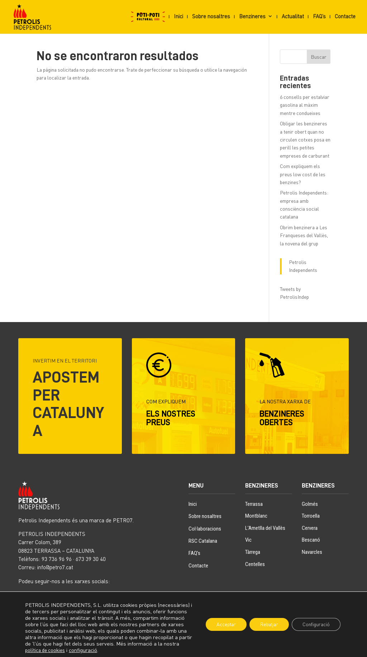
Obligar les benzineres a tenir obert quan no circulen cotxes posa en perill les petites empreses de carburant (305, 139)
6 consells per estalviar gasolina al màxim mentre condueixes (304, 105)
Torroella (311, 516)
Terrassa (254, 504)
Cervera (310, 528)
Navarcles (312, 552)
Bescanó (311, 540)
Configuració (316, 624)
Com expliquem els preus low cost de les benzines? (302, 174)
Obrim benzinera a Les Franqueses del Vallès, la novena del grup (304, 235)
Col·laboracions (205, 529)
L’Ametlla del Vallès (265, 528)
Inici (178, 16)
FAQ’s (319, 16)
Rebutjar (268, 624)
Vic (248, 540)
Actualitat (293, 16)
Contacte (345, 16)
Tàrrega (252, 552)
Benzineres (252, 16)
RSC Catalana (203, 541)
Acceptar (225, 624)
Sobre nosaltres (211, 16)
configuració (100, 650)
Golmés (310, 504)
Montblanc (256, 516)
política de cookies (62, 650)
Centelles (255, 564)
